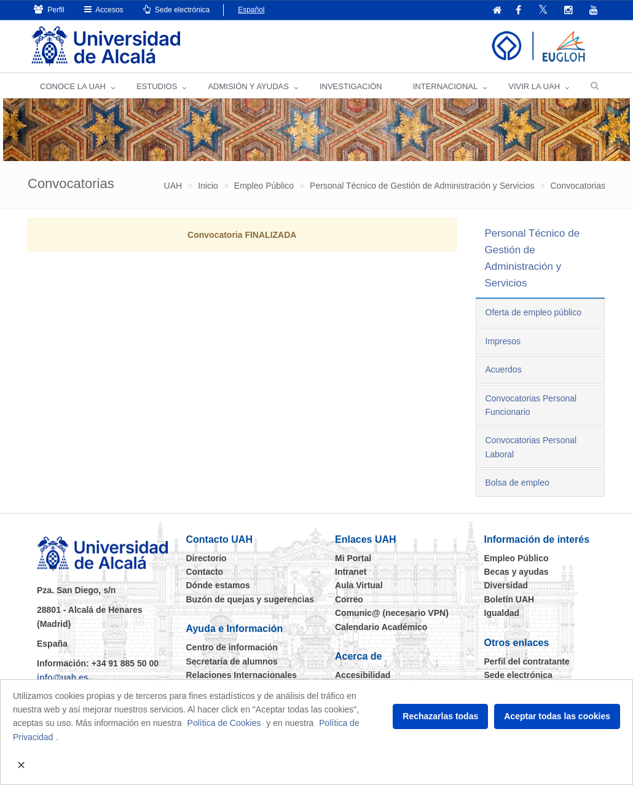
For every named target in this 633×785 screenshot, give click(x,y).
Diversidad (506, 585)
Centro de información (232, 647)
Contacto (205, 572)
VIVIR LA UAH (534, 86)
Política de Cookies (224, 723)
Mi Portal (353, 558)
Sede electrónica (176, 9)
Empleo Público (516, 558)
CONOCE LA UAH (73, 86)
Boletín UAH (509, 599)
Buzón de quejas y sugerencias (250, 599)
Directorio (206, 558)
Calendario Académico (381, 627)
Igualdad (502, 613)
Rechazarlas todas (440, 716)
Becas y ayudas (516, 572)
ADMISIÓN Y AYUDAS (248, 86)
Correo (349, 599)
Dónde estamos (218, 585)
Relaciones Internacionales (241, 675)
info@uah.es (62, 677)
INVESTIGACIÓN (351, 86)
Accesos (104, 9)
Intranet (350, 572)
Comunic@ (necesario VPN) (392, 613)
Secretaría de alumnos (232, 661)
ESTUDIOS (156, 86)
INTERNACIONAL (445, 86)
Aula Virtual (359, 585)
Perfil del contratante (527, 661)
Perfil (49, 9)
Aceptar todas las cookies (557, 716)
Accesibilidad (362, 675)
